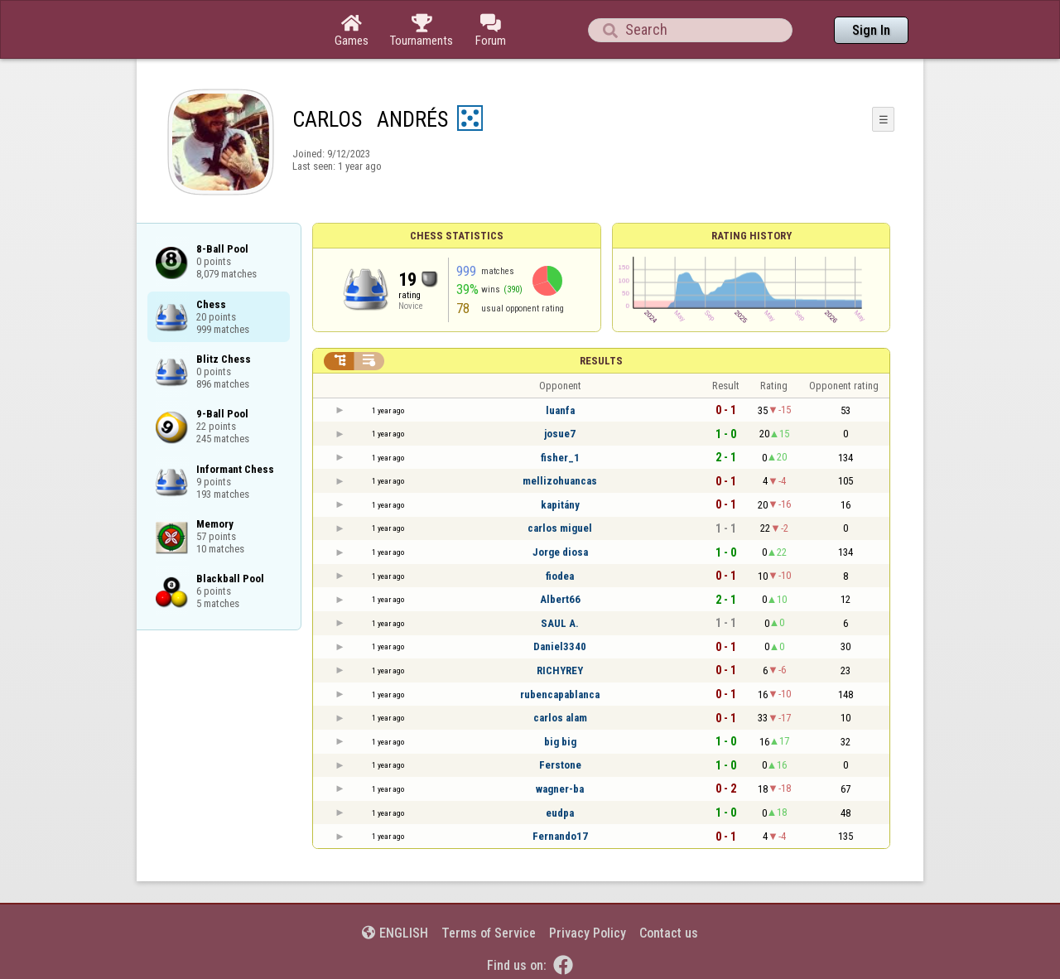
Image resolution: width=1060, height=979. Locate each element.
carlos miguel (560, 528)
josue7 (560, 433)
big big (560, 741)
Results (601, 360)
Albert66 (560, 599)
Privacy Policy (587, 933)
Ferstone (560, 765)
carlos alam (560, 717)
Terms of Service (488, 933)
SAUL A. (560, 623)
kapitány (560, 505)
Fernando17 (560, 836)
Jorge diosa (560, 552)
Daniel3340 (559, 646)
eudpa (560, 813)
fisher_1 (560, 457)
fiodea (560, 576)
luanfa (560, 410)
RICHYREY (560, 670)
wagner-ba (560, 789)
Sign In (871, 30)
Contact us (668, 933)
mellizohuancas (560, 481)
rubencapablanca (560, 694)
